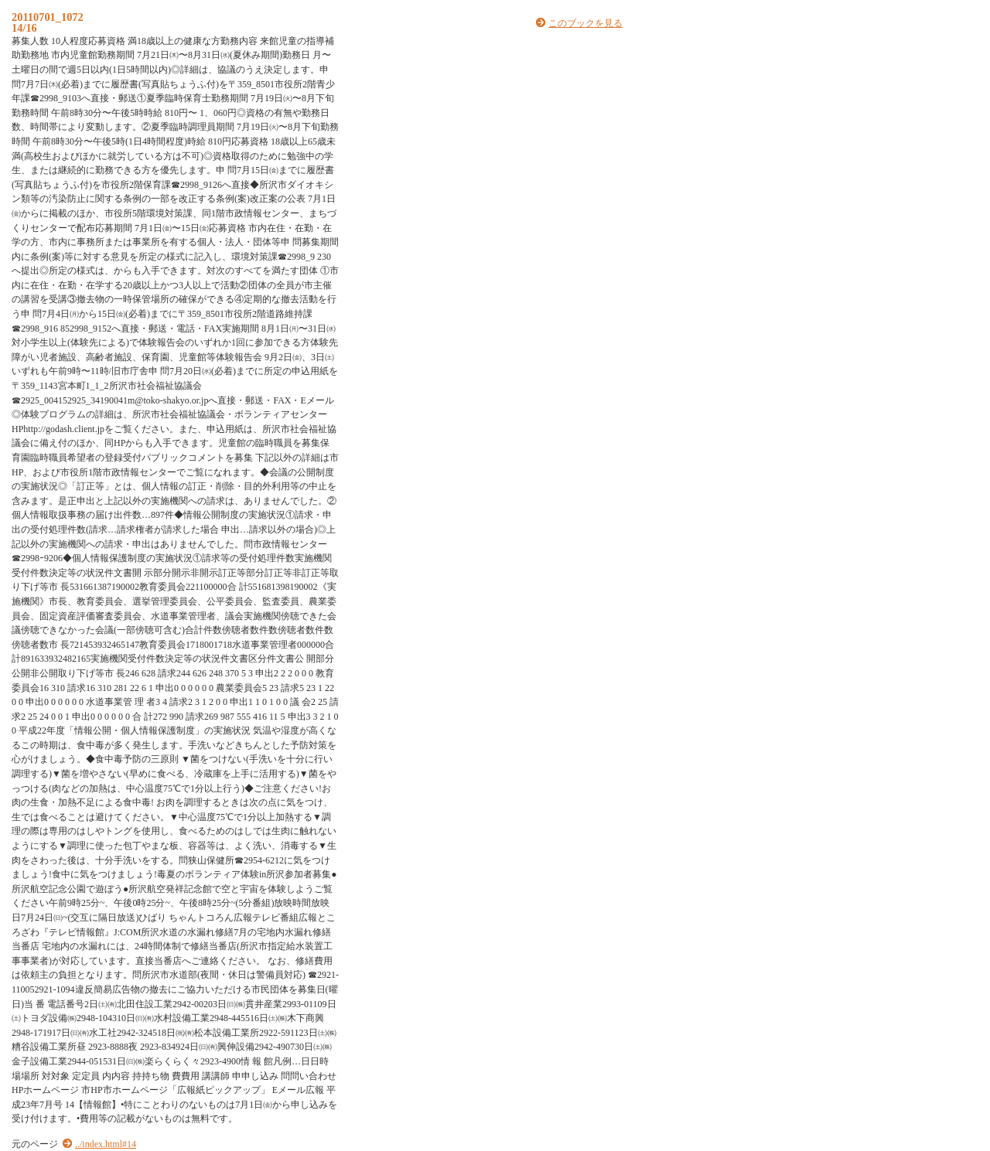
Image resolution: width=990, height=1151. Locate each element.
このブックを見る (585, 23)
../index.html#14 (105, 1144)
